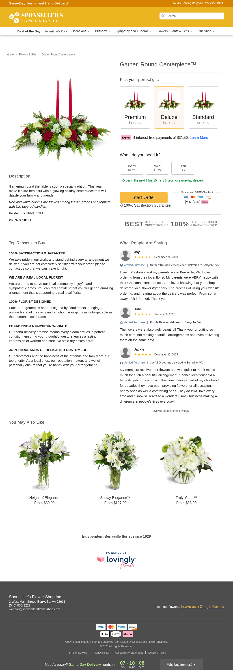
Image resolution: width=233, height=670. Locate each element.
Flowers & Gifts (27, 54)
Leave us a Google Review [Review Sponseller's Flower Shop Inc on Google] (202, 607)
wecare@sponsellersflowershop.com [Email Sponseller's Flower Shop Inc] (34, 609)
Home (10, 54)
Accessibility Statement (128, 652)
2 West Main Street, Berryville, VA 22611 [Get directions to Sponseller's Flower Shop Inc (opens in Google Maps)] (37, 601)
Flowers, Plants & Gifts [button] (175, 31)
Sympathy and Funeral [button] (134, 31)
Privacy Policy (101, 652)
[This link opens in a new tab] (116, 560)
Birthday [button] (103, 31)
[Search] (192, 16)
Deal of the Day (29, 31)
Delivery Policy (157, 652)
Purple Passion (160, 322)
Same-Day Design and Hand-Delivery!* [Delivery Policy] (39, 3)
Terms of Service (77, 652)
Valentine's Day (56, 31)
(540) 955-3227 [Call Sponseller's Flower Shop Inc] (19, 605)
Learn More (199, 137)
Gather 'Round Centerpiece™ (169, 265)
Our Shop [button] (207, 31)
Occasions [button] (81, 31)
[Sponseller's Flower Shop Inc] (41, 17)
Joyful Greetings (160, 362)
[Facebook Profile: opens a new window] (221, 597)
